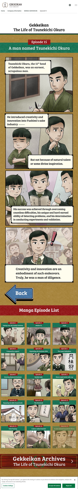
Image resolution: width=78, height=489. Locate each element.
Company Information (14, 11)
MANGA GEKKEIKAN (30, 11)
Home (3, 11)
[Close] (75, 481)
